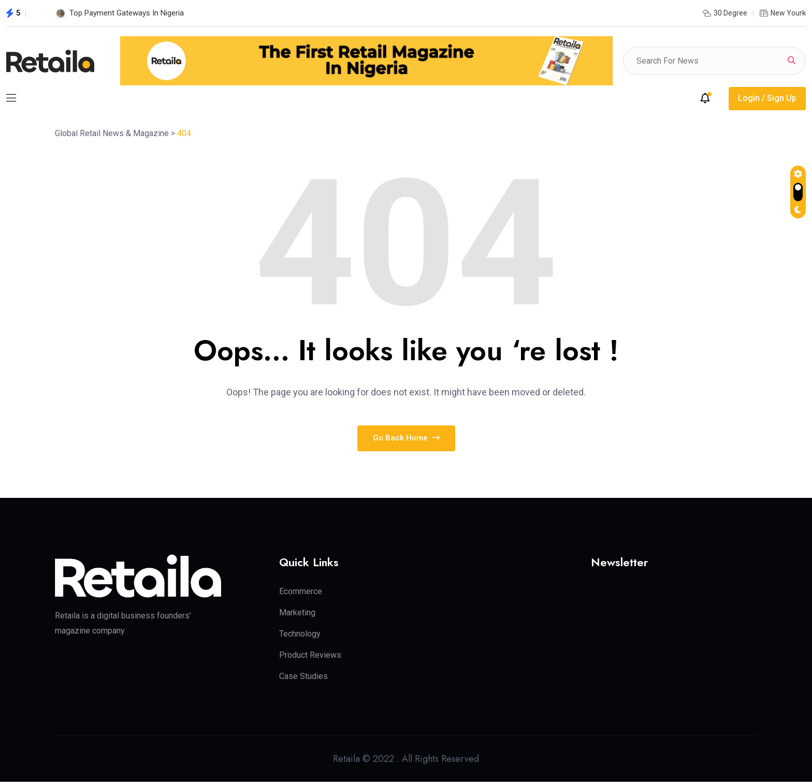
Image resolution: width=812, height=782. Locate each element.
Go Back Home (406, 437)
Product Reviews (310, 655)
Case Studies (303, 676)
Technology (300, 634)
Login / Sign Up (767, 98)
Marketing (297, 612)
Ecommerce (300, 591)
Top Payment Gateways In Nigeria (126, 13)
